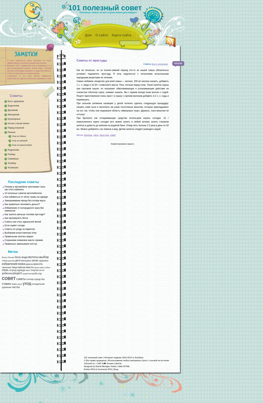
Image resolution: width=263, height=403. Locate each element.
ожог (28, 270)
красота (38, 264)
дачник (11, 261)
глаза (5, 260)
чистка (16, 287)
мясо (42, 267)
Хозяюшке (13, 167)
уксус (20, 284)
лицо (15, 267)
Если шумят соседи (15, 225)
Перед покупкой (16, 128)
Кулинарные (14, 119)
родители (27, 273)
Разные (11, 132)
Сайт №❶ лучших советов (109, 363)
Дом (88, 35)
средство (39, 279)
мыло (37, 267)
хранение (6, 287)
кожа (21, 264)
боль (18, 257)
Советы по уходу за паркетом (20, 229)
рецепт (17, 273)
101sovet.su (89, 363)
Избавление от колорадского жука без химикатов (24, 209)
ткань (14, 284)
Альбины (139, 357)
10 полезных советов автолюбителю (23, 193)
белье (5, 257)
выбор (44, 257)
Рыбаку (11, 154)
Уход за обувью (19, 136)
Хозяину (12, 163)
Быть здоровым (16, 101)
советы (21, 279)
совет (9, 278)
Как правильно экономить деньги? (22, 204)
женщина (26, 260)
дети (17, 260)
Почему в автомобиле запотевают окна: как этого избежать (25, 188)
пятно (41, 270)
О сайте (101, 35)
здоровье (43, 260)
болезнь (88, 135)
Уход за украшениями (22, 145)
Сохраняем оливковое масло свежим (24, 240)
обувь (5, 270)
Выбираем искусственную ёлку (21, 233)
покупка (35, 270)
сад (39, 273)
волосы (33, 257)
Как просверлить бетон (16, 218)
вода (25, 257)
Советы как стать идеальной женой (23, 221)
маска (21, 267)
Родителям (13, 150)
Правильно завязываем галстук (21, 244)
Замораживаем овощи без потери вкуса (25, 200)
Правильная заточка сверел (19, 236)
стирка (6, 283)
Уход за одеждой (19, 140)
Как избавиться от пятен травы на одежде (26, 197)
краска (29, 264)
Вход (116, 369)
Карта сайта (121, 35)
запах (34, 260)
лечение (6, 267)
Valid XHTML (124, 366)
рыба (34, 273)
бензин (11, 257)
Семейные (13, 158)
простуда (104, 135)
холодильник (38, 284)
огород (12, 270)
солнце (30, 279)
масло (30, 267)
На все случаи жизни (18, 123)
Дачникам (13, 110)
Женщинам (13, 114)
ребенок (7, 273)
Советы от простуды (92, 60)
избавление (10, 263)
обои (47, 267)
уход (27, 283)
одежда (21, 270)
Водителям (13, 105)
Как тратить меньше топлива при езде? (25, 214)
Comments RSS (104, 369)
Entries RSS (89, 369)
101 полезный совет (105, 8)
